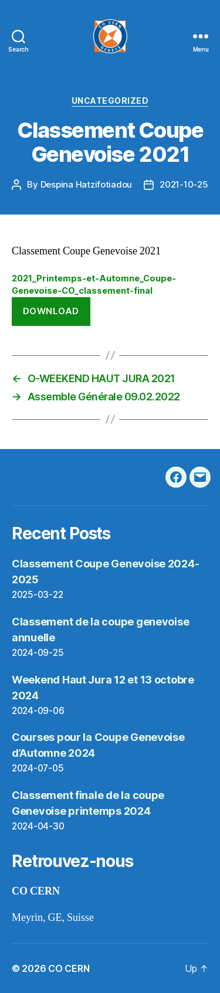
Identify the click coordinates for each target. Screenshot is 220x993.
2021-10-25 (184, 184)
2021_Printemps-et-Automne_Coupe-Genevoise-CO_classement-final (94, 284)
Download (51, 311)
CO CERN (68, 968)
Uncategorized (110, 101)
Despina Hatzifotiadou (86, 184)
